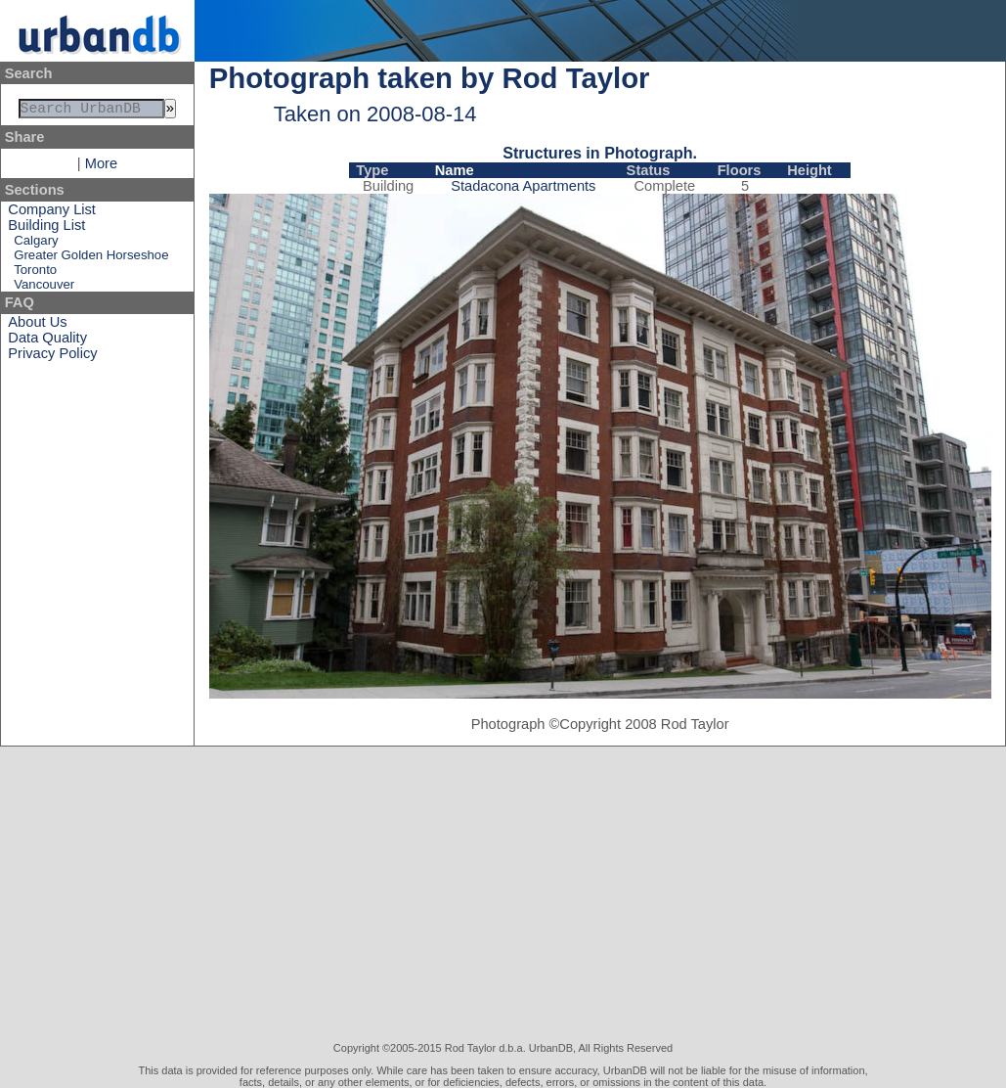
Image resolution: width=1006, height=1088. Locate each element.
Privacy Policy (52, 357)
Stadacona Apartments (523, 186)
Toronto (35, 273)
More (101, 167)
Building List (46, 229)
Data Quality (47, 341)
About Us (37, 326)
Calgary (36, 244)
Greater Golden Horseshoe (91, 258)
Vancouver (44, 288)
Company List (52, 213)
